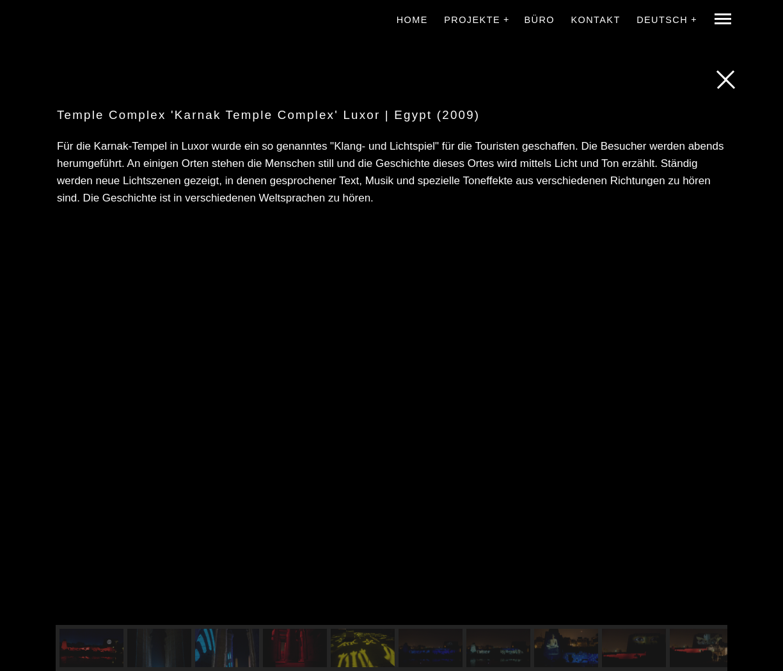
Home (412, 20)
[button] (91, 648)
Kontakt (595, 20)
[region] (391, 447)
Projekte (472, 20)
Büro (539, 20)
